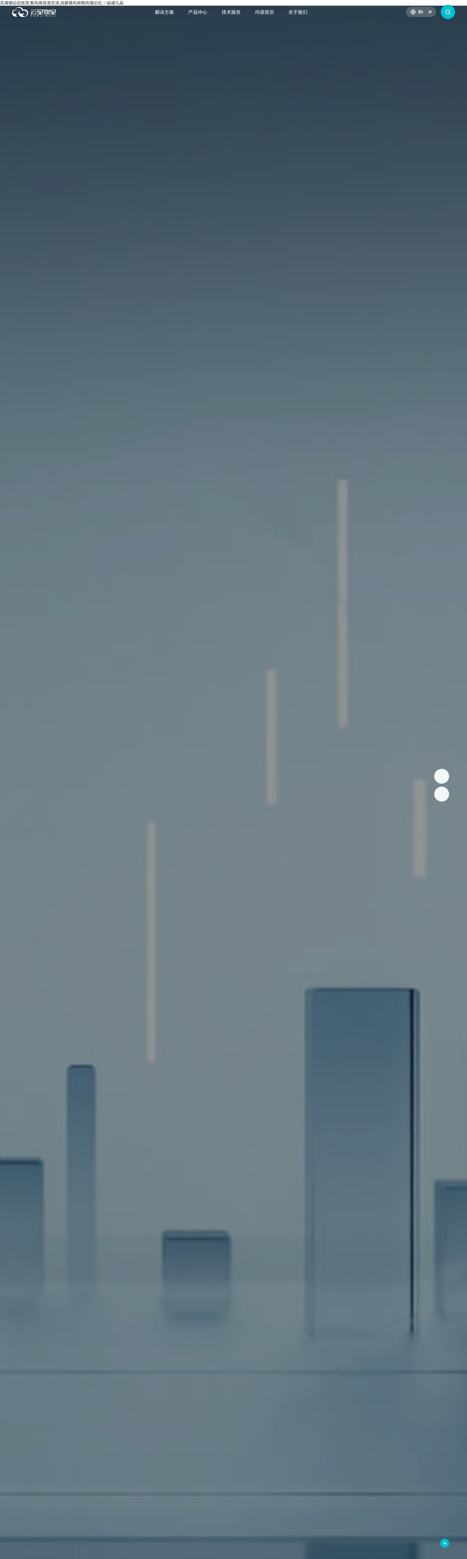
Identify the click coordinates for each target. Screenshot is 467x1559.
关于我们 (297, 12)
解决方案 (164, 12)
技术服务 (231, 12)
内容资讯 (264, 12)
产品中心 (197, 12)
